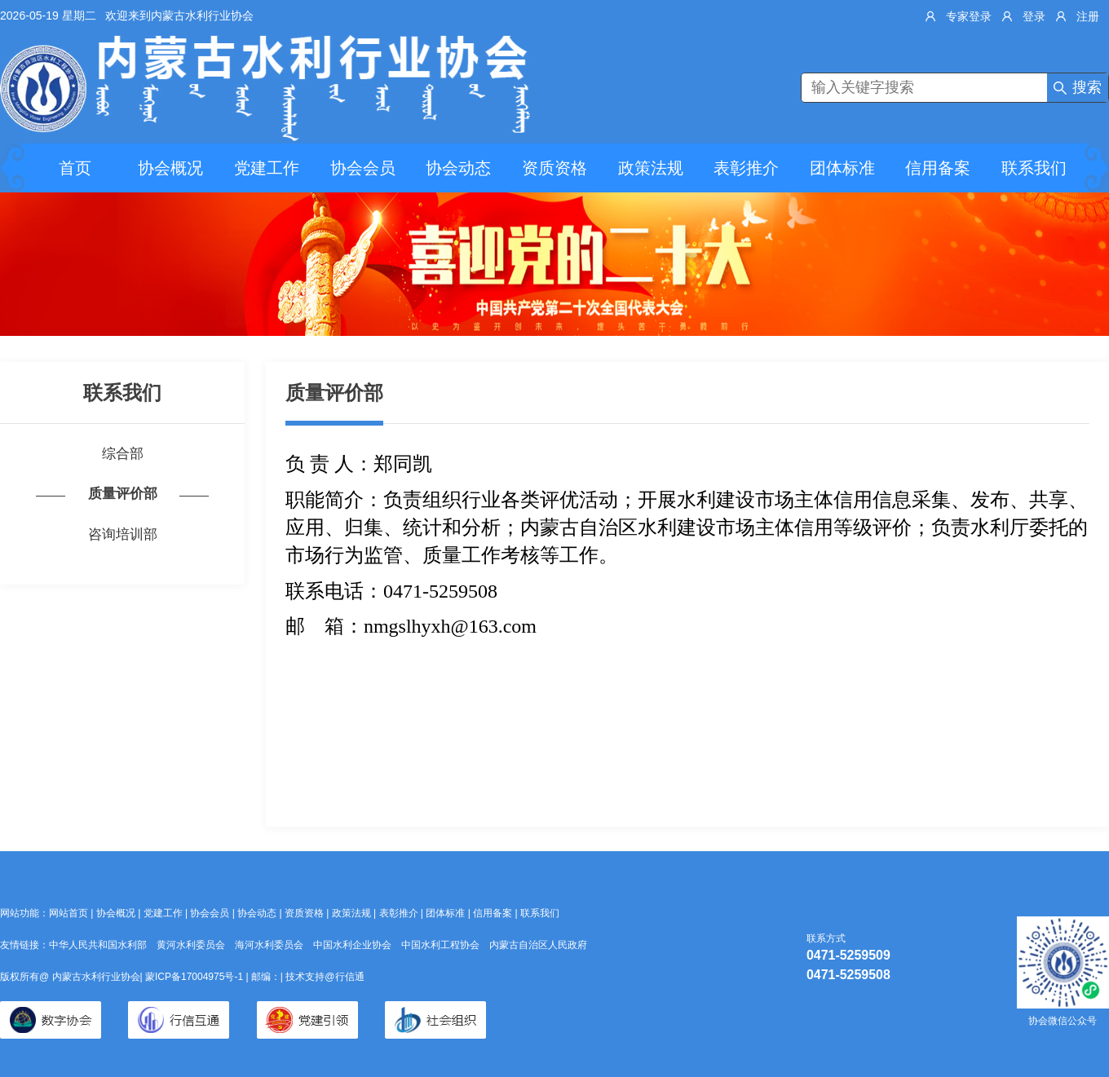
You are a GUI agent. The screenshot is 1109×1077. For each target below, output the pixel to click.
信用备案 (937, 168)
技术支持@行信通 (324, 976)
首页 (75, 168)
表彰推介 (746, 168)
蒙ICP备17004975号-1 (195, 976)
